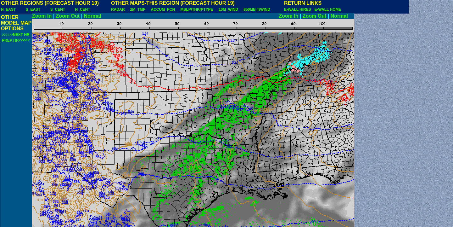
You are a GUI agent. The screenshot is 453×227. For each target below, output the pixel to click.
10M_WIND (228, 9)
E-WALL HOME (327, 9)
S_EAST (33, 9)
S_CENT (57, 9)
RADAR (118, 9)
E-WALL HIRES (298, 9)
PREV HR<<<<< (16, 40)
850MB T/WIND (256, 9)
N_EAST (8, 9)
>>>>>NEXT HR (16, 34)
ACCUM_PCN (163, 9)
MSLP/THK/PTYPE (197, 9)
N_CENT (82, 9)
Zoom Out (68, 16)
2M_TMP (137, 9)
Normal (92, 16)
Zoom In (42, 16)
